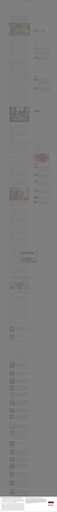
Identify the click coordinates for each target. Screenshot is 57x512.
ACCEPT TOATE (51, 502)
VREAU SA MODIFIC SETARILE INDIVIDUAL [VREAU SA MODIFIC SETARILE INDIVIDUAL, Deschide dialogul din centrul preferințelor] (51, 505)
